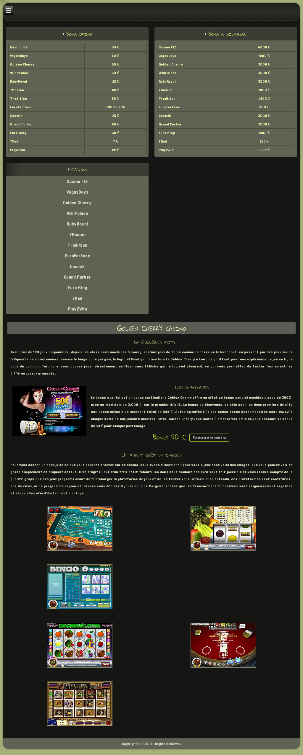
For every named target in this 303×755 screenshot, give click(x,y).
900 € (264, 107)
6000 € (264, 47)
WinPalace (19, 72)
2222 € (264, 149)
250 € (264, 141)
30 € (115, 132)
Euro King (18, 132)
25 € (115, 81)
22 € (115, 149)
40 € (115, 90)
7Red (14, 141)
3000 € (264, 64)
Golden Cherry (22, 64)
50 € (115, 47)
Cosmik (16, 115)
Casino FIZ (19, 47)
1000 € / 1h (115, 107)
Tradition (18, 98)
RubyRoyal (18, 81)
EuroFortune (20, 107)
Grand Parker (21, 124)
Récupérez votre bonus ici (209, 437)
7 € (115, 141)
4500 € (264, 98)
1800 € (264, 55)
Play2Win (77, 309)
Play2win (17, 149)
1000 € (264, 90)
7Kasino (17, 90)
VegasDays (19, 55)
